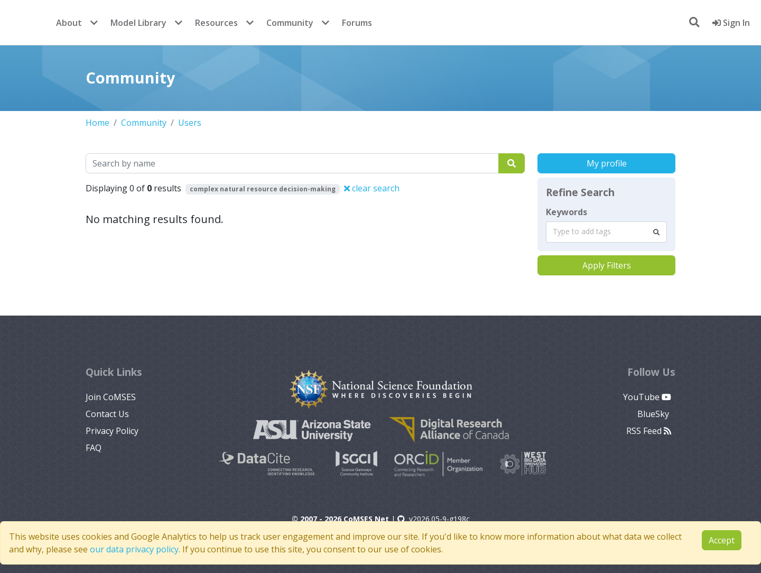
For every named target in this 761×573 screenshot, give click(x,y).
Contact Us (107, 414)
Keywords (566, 212)
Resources (216, 23)
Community (289, 23)
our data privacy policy (134, 549)
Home (97, 122)
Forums (357, 23)
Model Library (138, 23)
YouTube (647, 397)
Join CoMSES (111, 397)
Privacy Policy (112, 431)
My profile (607, 163)
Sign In (731, 23)
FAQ (93, 448)
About (69, 23)
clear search (372, 188)
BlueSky (654, 414)
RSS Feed (648, 431)
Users (189, 122)
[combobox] (606, 232)
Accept (722, 540)
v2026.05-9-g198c (433, 519)
